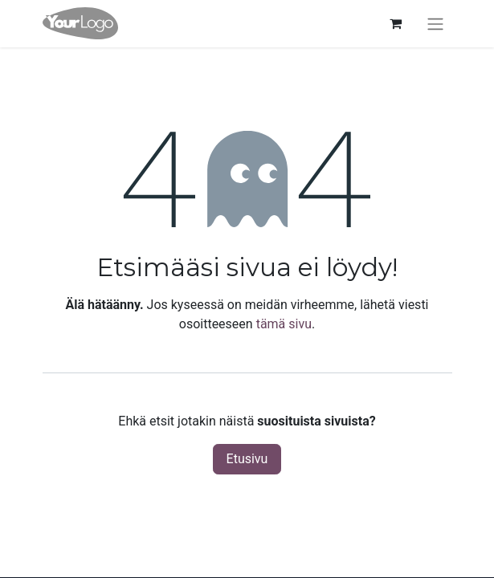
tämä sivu (284, 324)
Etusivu (247, 458)
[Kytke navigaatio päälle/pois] (435, 23)
